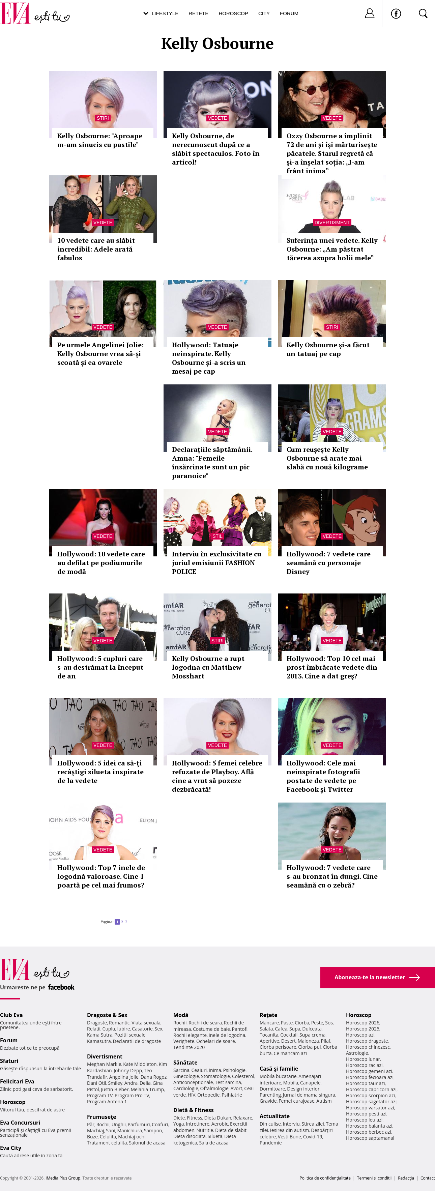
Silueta (215, 1136)
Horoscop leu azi (364, 1119)
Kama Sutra (99, 1035)
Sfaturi (9, 1061)
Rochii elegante (190, 1035)
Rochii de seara (205, 1022)
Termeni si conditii (374, 1178)
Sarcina (181, 1070)
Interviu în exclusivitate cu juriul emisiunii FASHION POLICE (216, 562)
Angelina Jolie (124, 1077)
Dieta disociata (189, 1136)
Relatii (93, 1028)
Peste (317, 1022)
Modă (180, 1015)
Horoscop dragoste (367, 1041)
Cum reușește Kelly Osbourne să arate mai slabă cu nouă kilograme (327, 458)
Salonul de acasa (147, 1142)
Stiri (103, 118)
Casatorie (142, 1028)
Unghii (119, 1124)
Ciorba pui (309, 1047)
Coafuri (160, 1124)
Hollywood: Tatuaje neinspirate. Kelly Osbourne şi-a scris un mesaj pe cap (209, 358)
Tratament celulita (107, 1142)
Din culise (270, 1124)
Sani (110, 1130)
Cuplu (109, 1028)
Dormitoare (272, 1088)
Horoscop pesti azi (366, 1113)
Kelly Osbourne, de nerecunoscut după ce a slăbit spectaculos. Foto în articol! (216, 149)
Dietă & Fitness (193, 1110)
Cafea (281, 1028)
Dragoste (97, 1022)
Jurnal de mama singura (309, 1095)
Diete (179, 1117)
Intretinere (197, 1124)
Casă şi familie (279, 1068)
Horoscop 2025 (362, 1028)
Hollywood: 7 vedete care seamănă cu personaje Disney (329, 562)
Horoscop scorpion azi (370, 1095)
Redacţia (406, 1178)
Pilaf (325, 1041)
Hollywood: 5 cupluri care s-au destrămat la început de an (100, 667)
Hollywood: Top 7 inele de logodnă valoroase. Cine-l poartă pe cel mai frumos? (101, 876)
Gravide (268, 1101)
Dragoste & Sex (107, 1015)
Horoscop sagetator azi (371, 1101)
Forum (289, 13)
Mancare (269, 1022)
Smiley (115, 1083)
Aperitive (269, 1041)
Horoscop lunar (363, 1059)
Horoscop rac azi (364, 1065)
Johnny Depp (128, 1070)
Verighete (183, 1041)
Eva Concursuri (20, 1122)
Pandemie (271, 1142)
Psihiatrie (232, 1095)
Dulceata (311, 1028)
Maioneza (308, 1041)
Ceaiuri (199, 1070)
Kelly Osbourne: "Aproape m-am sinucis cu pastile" (99, 140)
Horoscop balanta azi (369, 1126)
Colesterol (243, 1076)
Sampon (153, 1130)
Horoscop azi (360, 1035)
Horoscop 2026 (362, 1022)
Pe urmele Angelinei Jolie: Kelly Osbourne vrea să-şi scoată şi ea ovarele (100, 353)
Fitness (194, 1117)
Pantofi (240, 1029)
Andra (131, 1083)
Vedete (217, 118)
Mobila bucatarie (278, 1076)
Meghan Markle (104, 1064)
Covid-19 (312, 1136)
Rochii (103, 1124)
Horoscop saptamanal (370, 1138)
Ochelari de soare (215, 1041)
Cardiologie (185, 1088)
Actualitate (275, 1116)
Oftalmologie (214, 1088)
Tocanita (269, 1035)
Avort (236, 1088)
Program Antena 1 (107, 1101)
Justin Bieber (114, 1089)
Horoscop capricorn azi (371, 1089)
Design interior (303, 1088)
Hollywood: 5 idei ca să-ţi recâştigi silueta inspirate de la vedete (100, 771)
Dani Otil (96, 1083)
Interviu (291, 1124)
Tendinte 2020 (189, 1047)
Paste (287, 1022)
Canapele (310, 1082)
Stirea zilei (312, 1124)
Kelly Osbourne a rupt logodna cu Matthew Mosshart (208, 667)
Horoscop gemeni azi (369, 1071)
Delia (145, 1083)
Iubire (123, 1028)
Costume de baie (211, 1029)
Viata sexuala (146, 1022)
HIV (192, 1095)
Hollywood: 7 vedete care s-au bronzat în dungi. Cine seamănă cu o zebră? (332, 876)
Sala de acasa (213, 1142)
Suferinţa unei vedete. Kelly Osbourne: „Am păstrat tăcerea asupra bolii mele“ (332, 249)
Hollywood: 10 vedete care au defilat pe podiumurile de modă (101, 562)
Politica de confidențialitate (325, 1178)
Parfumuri (139, 1124)
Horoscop (233, 13)
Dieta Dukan (217, 1117)
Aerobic (219, 1124)
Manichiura (129, 1130)
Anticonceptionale (193, 1082)
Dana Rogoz (154, 1077)
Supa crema (312, 1035)
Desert (288, 1041)
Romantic (119, 1022)
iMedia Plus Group (63, 1178)
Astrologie (357, 1053)
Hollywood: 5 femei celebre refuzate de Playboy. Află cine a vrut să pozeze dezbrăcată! (217, 776)
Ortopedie (208, 1095)
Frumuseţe (101, 1117)
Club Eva (11, 1015)
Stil (217, 536)
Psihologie (234, 1070)
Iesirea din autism (289, 1130)
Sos (329, 1022)
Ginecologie (186, 1076)
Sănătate (185, 1062)
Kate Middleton (140, 1064)
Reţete (269, 1015)
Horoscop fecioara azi (370, 1077)
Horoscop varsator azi (370, 1107)
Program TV (100, 1095)
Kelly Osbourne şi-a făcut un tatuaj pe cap (328, 349)
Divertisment (332, 222)
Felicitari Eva (17, 1081)
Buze (92, 1136)
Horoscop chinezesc (368, 1047)
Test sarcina (228, 1082)
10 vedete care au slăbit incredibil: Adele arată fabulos (96, 249)
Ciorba (302, 1022)
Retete (198, 13)
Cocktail (288, 1035)
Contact (427, 1178)
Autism (324, 1101)
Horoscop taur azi (365, 1083)
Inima (215, 1070)
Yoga (178, 1124)
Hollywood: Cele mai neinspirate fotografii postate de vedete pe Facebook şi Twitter (323, 776)
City (264, 13)
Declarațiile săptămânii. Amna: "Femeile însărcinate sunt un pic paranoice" (212, 462)
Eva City (10, 1148)
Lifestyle (165, 13)
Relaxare (243, 1117)
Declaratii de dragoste (137, 1041)
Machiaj (95, 1130)
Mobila (290, 1082)
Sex (159, 1028)
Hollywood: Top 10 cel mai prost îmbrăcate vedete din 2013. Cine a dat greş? (332, 667)
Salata (266, 1028)
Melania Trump (147, 1089)
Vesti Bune (289, 1136)
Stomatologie (215, 1076)
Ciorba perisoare (278, 1047)
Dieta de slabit (230, 1130)
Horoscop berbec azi (368, 1132)
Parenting (270, 1095)
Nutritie (204, 1130)
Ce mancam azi (290, 1053)
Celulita (108, 1136)
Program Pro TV (132, 1095)
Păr (90, 1124)
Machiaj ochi (131, 1136)
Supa (294, 1028)
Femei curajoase (296, 1101)
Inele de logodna (227, 1035)
